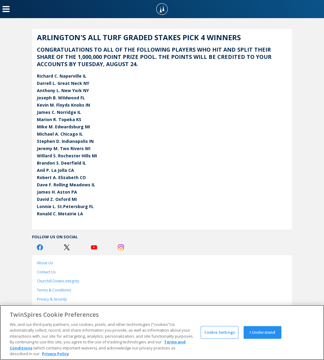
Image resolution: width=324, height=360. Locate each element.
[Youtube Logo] (94, 247)
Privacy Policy (55, 353)
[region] (162, 332)
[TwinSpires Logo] (162, 9)
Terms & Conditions (54, 290)
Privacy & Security (52, 299)
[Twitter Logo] (67, 247)
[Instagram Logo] (121, 247)
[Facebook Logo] (40, 247)
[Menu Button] (6, 9)
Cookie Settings (219, 332)
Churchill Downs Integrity (58, 281)
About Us (45, 262)
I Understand (263, 332)
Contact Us (46, 272)
